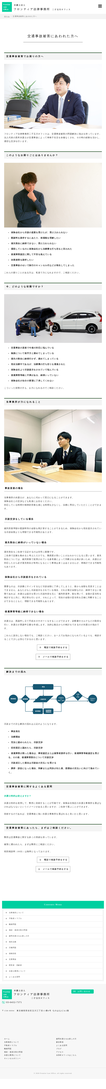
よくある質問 (14, 984)
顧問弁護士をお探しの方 (19, 943)
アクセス (60, 1061)
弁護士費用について (17, 978)
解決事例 (60, 1050)
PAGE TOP (101, 1074)
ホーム (7, 1046)
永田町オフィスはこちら (67, 1065)
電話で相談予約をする (55, 648)
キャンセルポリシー (13, 1068)
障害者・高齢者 (15, 972)
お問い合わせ (84, 998)
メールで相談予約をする (55, 659)
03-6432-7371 (14, 1009)
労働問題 (12, 955)
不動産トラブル (15, 925)
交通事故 (12, 966)
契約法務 (12, 949)
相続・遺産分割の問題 (18, 937)
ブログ (59, 1057)
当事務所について (16, 920)
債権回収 (12, 961)
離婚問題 (12, 931)
